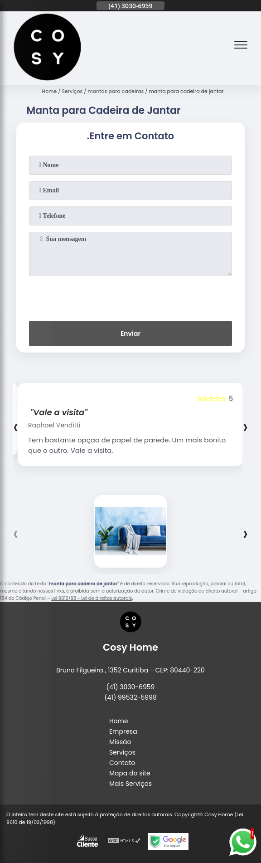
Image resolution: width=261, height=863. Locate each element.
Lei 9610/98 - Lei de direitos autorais (91, 598)
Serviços (122, 752)
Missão (120, 741)
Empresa (123, 731)
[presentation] (130, 296)
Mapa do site (129, 773)
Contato (122, 762)
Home (118, 721)
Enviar (130, 333)
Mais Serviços (130, 783)
